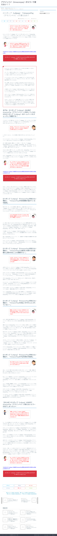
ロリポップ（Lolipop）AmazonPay (13, 492)
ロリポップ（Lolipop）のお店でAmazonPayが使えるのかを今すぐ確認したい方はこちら (20, 58)
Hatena (8, 488)
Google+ (31, 485)
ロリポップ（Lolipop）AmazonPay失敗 (29, 493)
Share (19, 485)
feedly (31, 488)
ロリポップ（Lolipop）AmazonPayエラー (14, 493)
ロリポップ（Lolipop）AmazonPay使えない (27, 492)
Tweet (8, 485)
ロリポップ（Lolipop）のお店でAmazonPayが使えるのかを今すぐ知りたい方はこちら (20, 178)
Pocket (19, 488)
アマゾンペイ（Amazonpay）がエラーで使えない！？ (18, 3)
